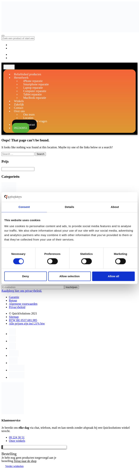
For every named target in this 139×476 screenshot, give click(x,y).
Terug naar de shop (25, 461)
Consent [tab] (24, 206)
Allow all (113, 276)
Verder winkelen (14, 466)
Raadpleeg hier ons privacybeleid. (21, 290)
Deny (25, 276)
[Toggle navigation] (2, 35)
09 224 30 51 (17, 437)
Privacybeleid (17, 307)
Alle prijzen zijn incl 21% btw (27, 323)
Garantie (14, 297)
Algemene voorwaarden (23, 303)
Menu (9, 67)
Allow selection (69, 276)
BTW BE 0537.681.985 (23, 320)
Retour (13, 300)
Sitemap (14, 316)
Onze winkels (17, 440)
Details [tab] (69, 206)
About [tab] (115, 206)
